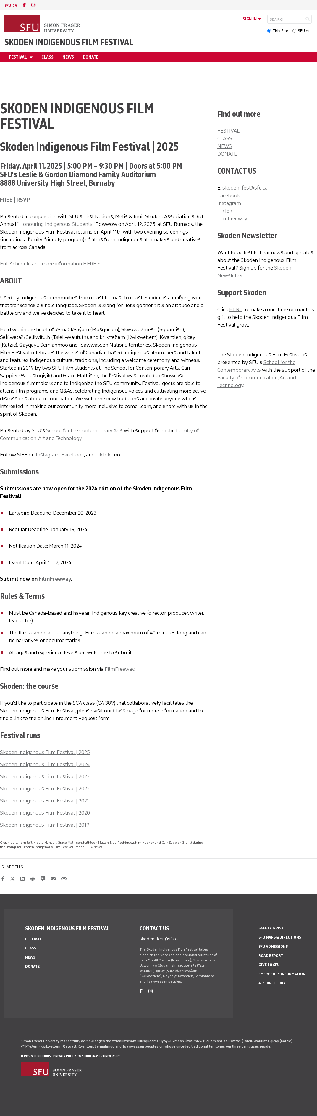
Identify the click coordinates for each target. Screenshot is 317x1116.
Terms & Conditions (36, 1056)
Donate (90, 57)
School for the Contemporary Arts (84, 430)
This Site (280, 30)
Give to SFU (269, 964)
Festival (18, 57)
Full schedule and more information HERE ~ (50, 263)
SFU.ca (304, 30)
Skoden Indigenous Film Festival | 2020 (45, 813)
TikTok (103, 454)
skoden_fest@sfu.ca (245, 188)
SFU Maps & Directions (279, 937)
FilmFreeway (55, 579)
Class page (125, 710)
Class (47, 57)
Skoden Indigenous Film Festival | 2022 (45, 788)
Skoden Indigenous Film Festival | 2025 (45, 752)
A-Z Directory (272, 983)
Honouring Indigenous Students (56, 224)
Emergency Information (281, 973)
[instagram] (33, 5)
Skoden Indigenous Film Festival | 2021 (44, 800)
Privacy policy (64, 1056)
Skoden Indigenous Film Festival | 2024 (45, 764)
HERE (235, 309)
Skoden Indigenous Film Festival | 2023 (45, 776)
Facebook (73, 454)
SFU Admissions (273, 946)
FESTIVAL (228, 131)
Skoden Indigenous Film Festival (68, 42)
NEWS (224, 146)
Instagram (47, 454)
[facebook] (24, 5)
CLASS (224, 138)
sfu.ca (10, 5)
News (68, 57)
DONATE (227, 154)
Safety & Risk (271, 928)
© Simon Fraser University (99, 1056)
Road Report (270, 955)
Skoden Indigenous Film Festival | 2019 (44, 825)
